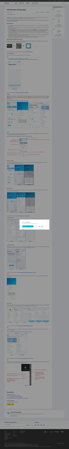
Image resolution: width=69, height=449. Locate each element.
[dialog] (34, 224)
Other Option (41, 226)
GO (27, 226)
